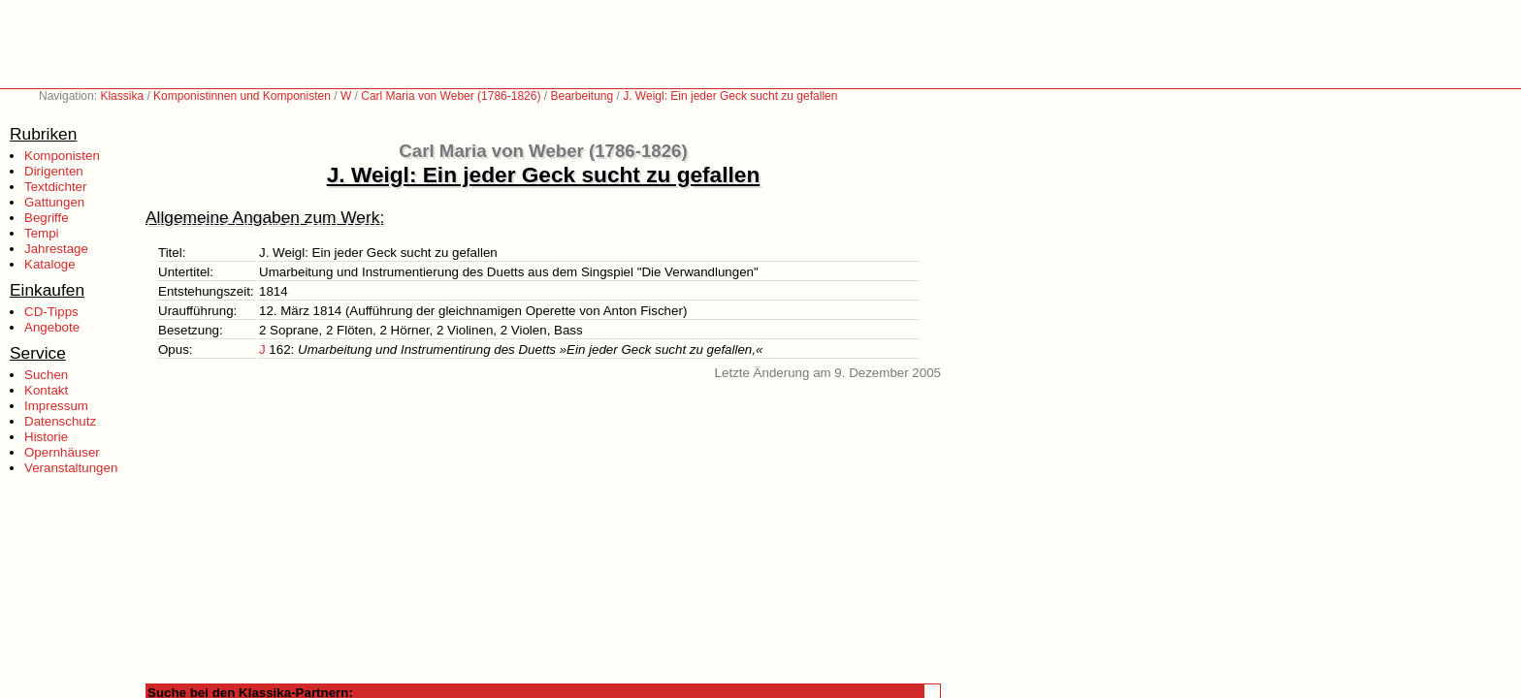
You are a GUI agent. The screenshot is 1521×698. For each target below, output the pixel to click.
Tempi (41, 233)
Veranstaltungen (70, 467)
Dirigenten (53, 171)
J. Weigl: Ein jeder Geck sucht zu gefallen (730, 96)
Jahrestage (56, 248)
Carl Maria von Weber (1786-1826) (450, 96)
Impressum (56, 405)
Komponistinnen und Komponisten (242, 96)
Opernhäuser (62, 452)
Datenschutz (60, 421)
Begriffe (46, 217)
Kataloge (50, 264)
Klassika (122, 96)
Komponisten (62, 155)
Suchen (46, 374)
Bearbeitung (581, 96)
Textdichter (55, 186)
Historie (46, 436)
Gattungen (54, 202)
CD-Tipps (51, 311)
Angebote (52, 327)
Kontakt (46, 390)
